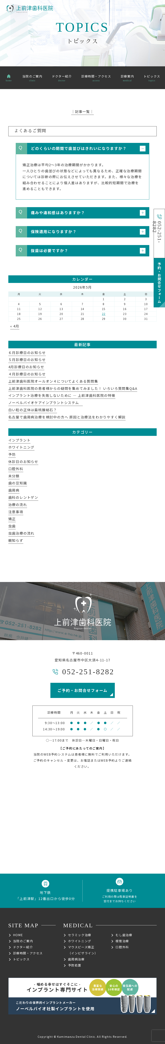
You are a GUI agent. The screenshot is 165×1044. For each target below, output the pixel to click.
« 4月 (14, 325)
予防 (12, 454)
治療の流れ (17, 504)
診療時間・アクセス (28, 953)
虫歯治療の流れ (21, 533)
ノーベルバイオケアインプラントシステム (45, 402)
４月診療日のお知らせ (27, 373)
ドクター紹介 (23, 947)
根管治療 (122, 941)
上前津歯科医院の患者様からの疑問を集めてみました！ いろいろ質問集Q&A (72, 388)
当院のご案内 (23, 941)
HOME (18, 935)
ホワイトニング (21, 447)
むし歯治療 (124, 935)
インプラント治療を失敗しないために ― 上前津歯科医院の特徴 (61, 395)
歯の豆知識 (17, 482)
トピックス (21, 959)
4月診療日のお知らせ (26, 366)
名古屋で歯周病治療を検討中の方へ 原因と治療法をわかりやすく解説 (67, 416)
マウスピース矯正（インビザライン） (83, 950)
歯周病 (14, 490)
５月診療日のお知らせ (27, 359)
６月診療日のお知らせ (27, 352)
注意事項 (15, 511)
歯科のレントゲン (23, 497)
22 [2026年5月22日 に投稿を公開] (104, 314)
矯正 (12, 518)
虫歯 (12, 525)
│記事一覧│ (82, 111)
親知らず (15, 540)
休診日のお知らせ (23, 461)
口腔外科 (15, 468)
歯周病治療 (76, 959)
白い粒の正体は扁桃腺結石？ (32, 409)
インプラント (19, 440)
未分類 (14, 475)
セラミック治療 (79, 935)
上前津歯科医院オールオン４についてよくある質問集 (53, 381)
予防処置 (74, 965)
